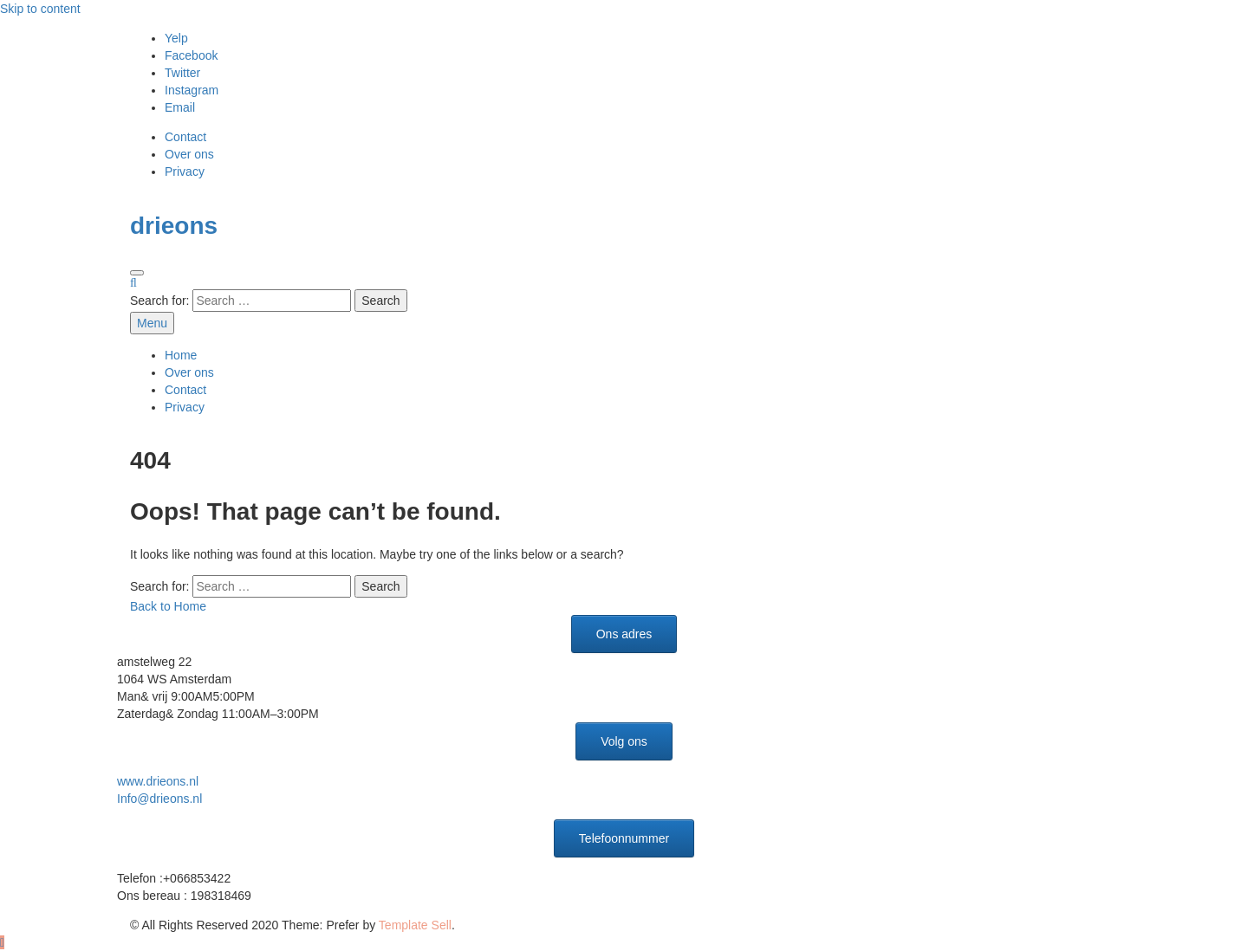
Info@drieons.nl (159, 798)
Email (180, 107)
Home (181, 355)
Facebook (191, 55)
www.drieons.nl (157, 781)
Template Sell (415, 925)
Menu (152, 323)
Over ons (189, 154)
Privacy (185, 171)
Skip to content (40, 9)
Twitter (182, 73)
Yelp (176, 38)
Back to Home (168, 606)
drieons (174, 225)
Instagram (191, 90)
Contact (185, 137)
